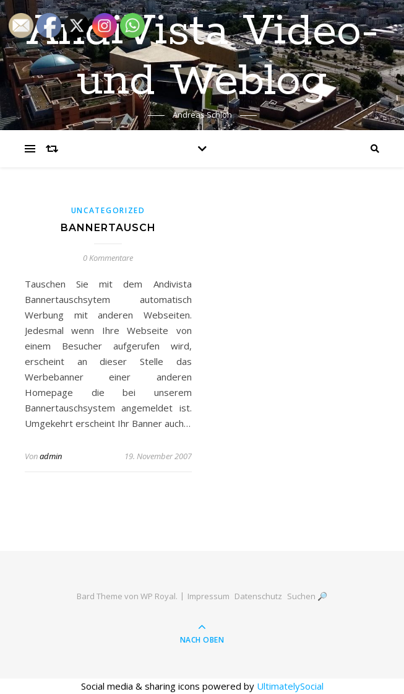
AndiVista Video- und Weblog (202, 57)
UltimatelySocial (290, 686)
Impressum (208, 596)
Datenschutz (258, 596)
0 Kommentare (108, 257)
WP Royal (158, 596)
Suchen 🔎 (307, 596)
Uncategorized (108, 210)
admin (51, 456)
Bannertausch (108, 228)
